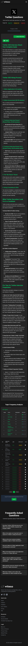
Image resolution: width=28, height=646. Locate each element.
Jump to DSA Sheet (19, 36)
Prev (11, 492)
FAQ (2, 610)
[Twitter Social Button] (2, 594)
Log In (14, 499)
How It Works (4, 606)
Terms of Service (5, 629)
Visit (13, 445)
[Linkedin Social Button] (7, 594)
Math (9, 421)
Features (3, 602)
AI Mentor (3, 616)
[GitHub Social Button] (4, 594)
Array (9, 414)
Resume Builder (4, 618)
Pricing (2, 608)
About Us (3, 627)
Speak (6, 40)
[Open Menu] (26, 2)
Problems (3, 604)
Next (17, 492)
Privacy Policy (4, 631)
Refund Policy (4, 633)
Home (2, 600)
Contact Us (3, 635)
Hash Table (10, 417)
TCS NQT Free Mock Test (6, 620)
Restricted (14, 467)
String (9, 419)
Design (9, 424)
